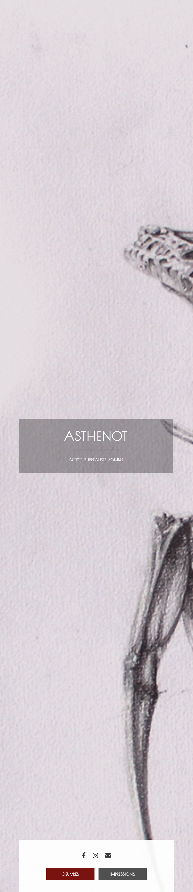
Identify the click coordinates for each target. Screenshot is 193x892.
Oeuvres (70, 874)
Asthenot (96, 436)
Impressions (122, 874)
